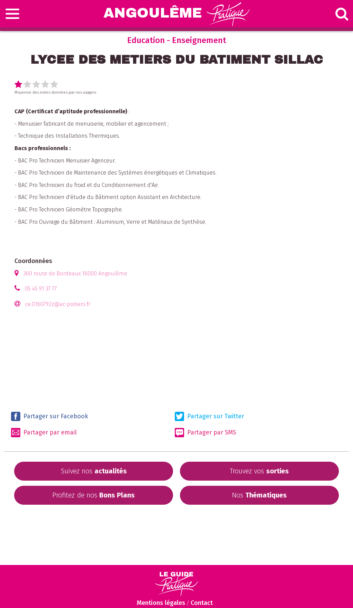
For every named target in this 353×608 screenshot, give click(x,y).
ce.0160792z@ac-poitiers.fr (57, 304)
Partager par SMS (205, 432)
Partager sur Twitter (209, 416)
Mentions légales (161, 603)
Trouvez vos (259, 471)
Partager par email (44, 432)
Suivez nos (94, 471)
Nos (259, 495)
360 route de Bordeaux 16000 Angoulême (75, 273)
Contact (202, 603)
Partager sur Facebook (49, 416)
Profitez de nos (93, 495)
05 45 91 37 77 (41, 288)
